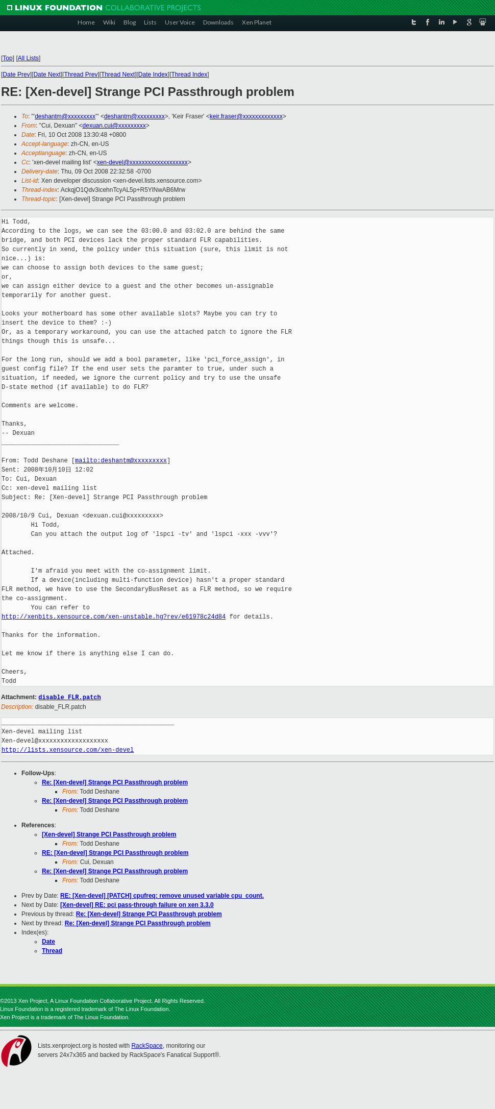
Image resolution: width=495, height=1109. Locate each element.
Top (7, 58)
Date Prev (16, 74)
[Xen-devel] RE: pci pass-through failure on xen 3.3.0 (137, 904)
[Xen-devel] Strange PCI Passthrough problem (109, 833)
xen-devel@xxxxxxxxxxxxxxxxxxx (142, 162)
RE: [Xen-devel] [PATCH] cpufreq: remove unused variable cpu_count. (162, 895)
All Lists (28, 58)
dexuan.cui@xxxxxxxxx (114, 125)
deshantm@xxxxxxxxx (65, 116)
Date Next (46, 74)
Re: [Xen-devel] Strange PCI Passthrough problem (115, 781)
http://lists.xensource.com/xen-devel (68, 749)
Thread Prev (80, 74)
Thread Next (118, 74)
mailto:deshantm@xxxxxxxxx (121, 460)
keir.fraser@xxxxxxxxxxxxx (246, 116)
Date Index (153, 74)
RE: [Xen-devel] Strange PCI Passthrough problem (115, 852)
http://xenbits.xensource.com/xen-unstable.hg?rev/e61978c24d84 (114, 616)
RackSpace (146, 1045)
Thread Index (189, 74)
